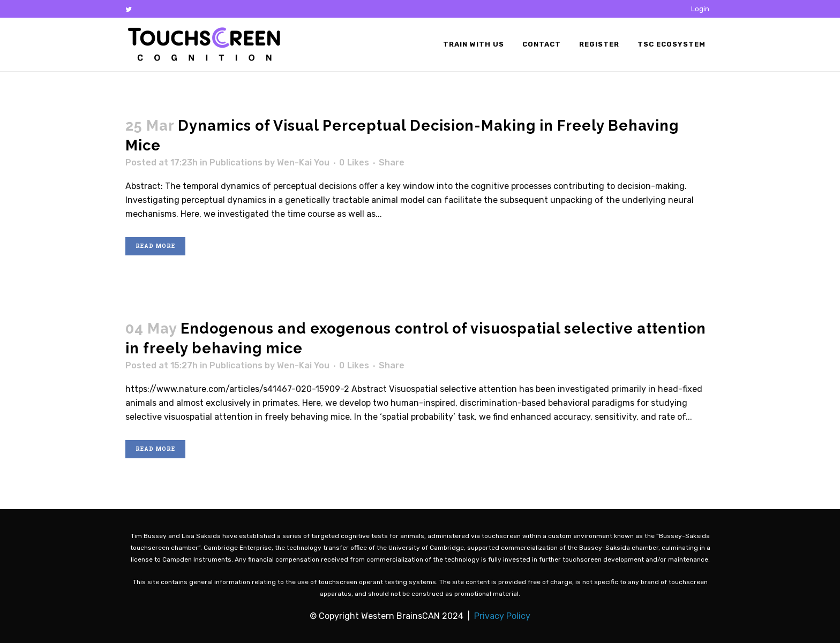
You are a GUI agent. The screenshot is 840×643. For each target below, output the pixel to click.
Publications (235, 162)
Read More (155, 246)
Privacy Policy (502, 616)
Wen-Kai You (303, 162)
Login (700, 9)
